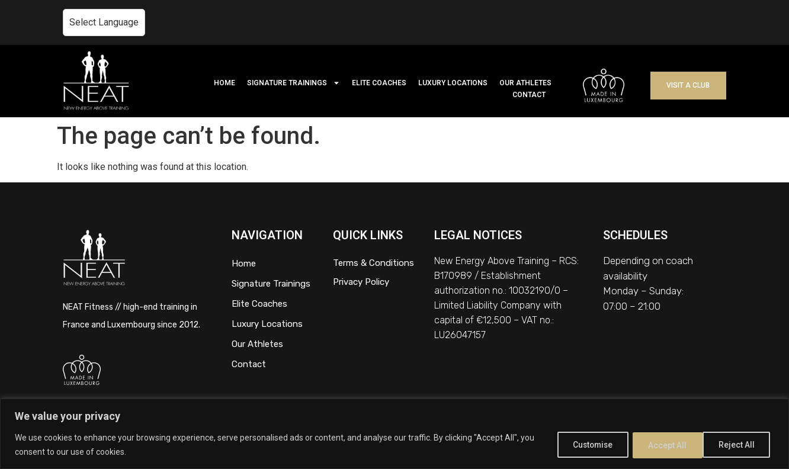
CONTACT (529, 94)
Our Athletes (257, 344)
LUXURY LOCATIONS (452, 83)
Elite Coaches (259, 303)
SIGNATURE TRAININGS (293, 83)
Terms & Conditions (373, 263)
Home (244, 263)
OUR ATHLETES (525, 83)
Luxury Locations (267, 324)
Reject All (661, 444)
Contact (249, 364)
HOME (224, 83)
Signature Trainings (271, 283)
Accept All (738, 444)
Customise (583, 444)
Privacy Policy (361, 282)
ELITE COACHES (379, 83)
